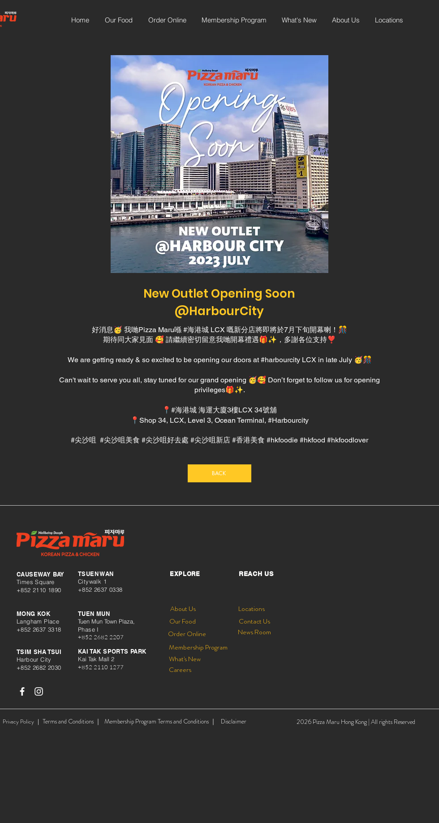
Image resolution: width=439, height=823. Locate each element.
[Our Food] (182, 621)
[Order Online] (187, 634)
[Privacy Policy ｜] (22, 721)
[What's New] (185, 659)
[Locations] (251, 609)
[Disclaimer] (233, 721)
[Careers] (180, 670)
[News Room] (254, 632)
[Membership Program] (198, 647)
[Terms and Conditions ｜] (72, 721)
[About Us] (183, 609)
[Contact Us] (254, 621)
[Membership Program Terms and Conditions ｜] (160, 721)
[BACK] (219, 473)
